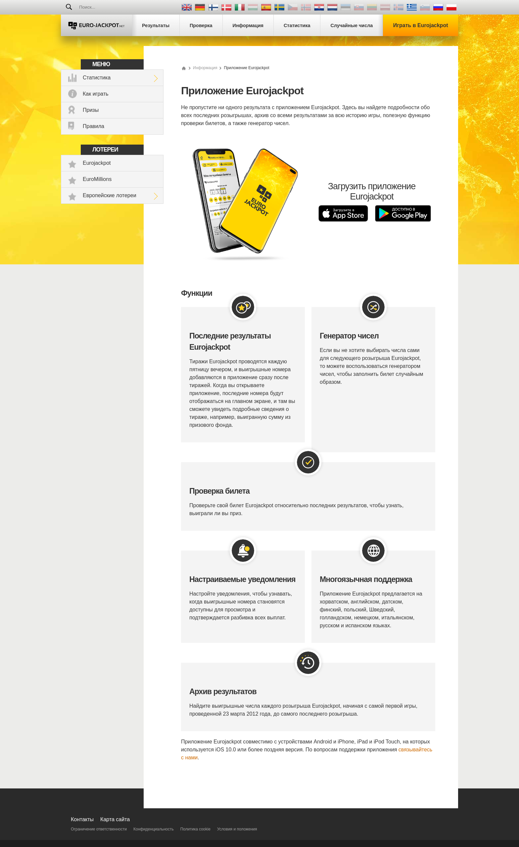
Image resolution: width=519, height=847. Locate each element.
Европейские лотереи (109, 195)
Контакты (82, 819)
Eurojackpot (97, 163)
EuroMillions (97, 179)
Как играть (96, 94)
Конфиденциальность (153, 829)
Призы (91, 110)
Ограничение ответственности (99, 829)
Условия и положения (237, 829)
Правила (93, 126)
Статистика (97, 77)
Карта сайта (115, 819)
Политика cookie (195, 829)
